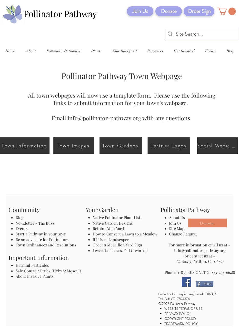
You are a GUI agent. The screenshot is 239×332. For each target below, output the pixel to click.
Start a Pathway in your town (41, 233)
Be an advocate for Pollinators (42, 239)
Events (22, 228)
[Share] (204, 284)
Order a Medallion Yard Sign (117, 244)
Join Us (175, 223)
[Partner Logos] (169, 145)
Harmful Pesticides (32, 265)
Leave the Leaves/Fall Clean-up (120, 250)
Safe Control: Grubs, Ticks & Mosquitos (50, 270)
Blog (20, 217)
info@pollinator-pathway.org (104, 118)
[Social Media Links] (217, 145)
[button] (227, 11)
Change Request (183, 233)
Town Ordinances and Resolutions (46, 244)
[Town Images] (73, 145)
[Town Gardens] (121, 145)
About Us (177, 217)
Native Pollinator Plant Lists (117, 217)
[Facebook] (186, 282)
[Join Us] (140, 11)
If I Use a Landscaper (111, 239)
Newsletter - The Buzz (35, 223)
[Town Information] (25, 145)
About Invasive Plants (34, 276)
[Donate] (168, 11)
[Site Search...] (202, 34)
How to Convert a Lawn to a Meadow (125, 233)
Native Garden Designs (113, 223)
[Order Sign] (199, 11)
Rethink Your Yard (108, 228)
